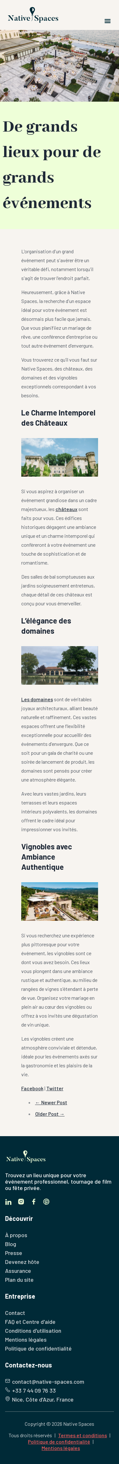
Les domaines (37, 699)
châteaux (66, 509)
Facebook (32, 1088)
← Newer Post (51, 1102)
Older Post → (50, 1114)
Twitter (54, 1088)
